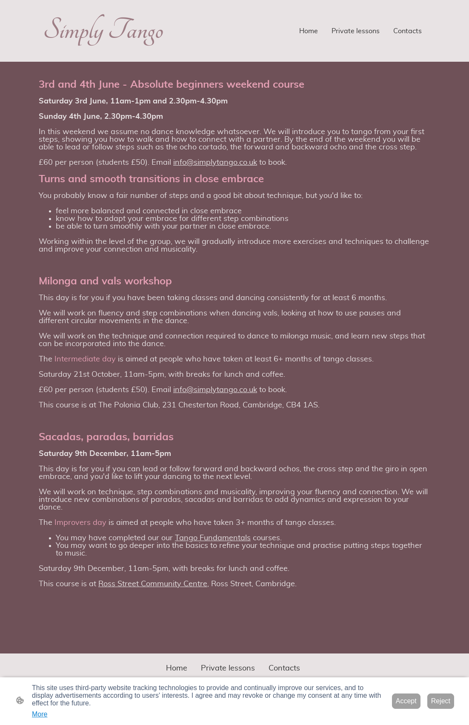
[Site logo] (103, 54)
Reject (440, 701)
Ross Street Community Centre (152, 584)
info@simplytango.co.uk (215, 162)
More (39, 714)
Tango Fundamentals (213, 538)
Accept (406, 701)
